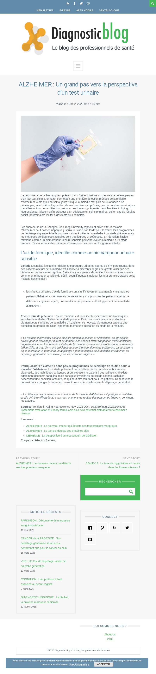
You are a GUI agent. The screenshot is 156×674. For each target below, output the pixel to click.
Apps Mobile (84, 10)
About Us (110, 634)
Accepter (103, 664)
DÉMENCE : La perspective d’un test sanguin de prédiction (61, 435)
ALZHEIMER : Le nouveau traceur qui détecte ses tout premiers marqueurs (71, 425)
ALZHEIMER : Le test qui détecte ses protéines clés (57, 430)
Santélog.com (109, 10)
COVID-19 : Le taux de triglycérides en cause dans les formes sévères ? (113, 465)
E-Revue (65, 10)
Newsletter (45, 10)
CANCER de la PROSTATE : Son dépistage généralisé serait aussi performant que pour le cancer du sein (44, 543)
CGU (110, 639)
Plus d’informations (79, 664)
